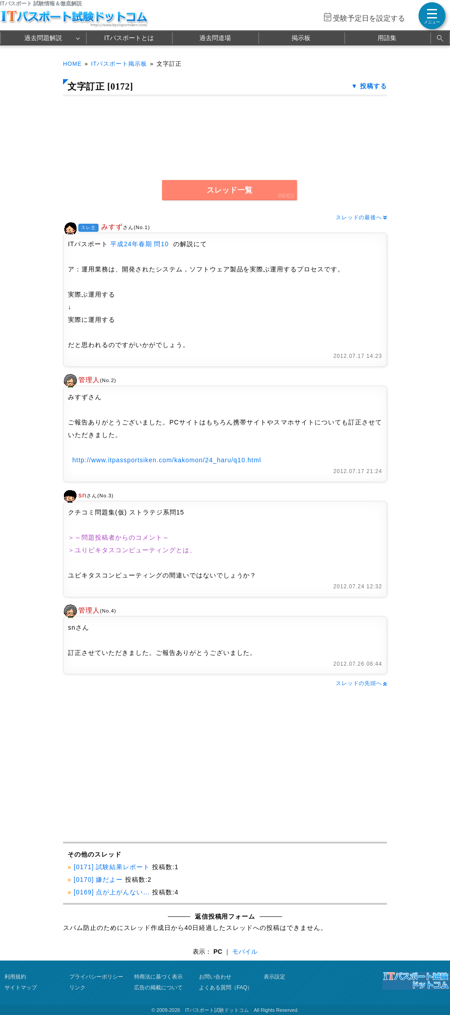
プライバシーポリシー (96, 977)
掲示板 (301, 37)
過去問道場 (215, 37)
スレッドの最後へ (361, 217)
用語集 (387, 37)
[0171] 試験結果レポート (112, 867)
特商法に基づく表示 (158, 977)
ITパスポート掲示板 (119, 64)
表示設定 (274, 977)
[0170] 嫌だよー (98, 879)
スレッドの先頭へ (361, 683)
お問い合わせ (215, 977)
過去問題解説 (43, 37)
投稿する (373, 86)
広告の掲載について (158, 987)
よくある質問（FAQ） (226, 987)
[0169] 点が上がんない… (112, 892)
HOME (72, 64)
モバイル (244, 951)
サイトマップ (20, 987)
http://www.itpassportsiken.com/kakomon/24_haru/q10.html (166, 460)
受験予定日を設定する (369, 18)
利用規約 (15, 977)
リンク (77, 987)
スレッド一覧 (229, 190)
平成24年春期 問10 (139, 244)
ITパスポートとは (129, 37)
